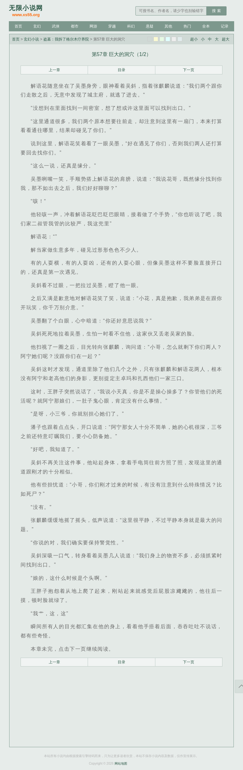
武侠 (55, 26)
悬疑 (149, 26)
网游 (93, 26)
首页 (18, 26)
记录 (224, 26)
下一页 (188, 70)
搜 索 (216, 11)
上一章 (54, 70)
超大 (225, 39)
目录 (121, 70)
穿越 (112, 26)
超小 (194, 39)
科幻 (131, 26)
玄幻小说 (31, 39)
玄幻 (37, 26)
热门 (187, 26)
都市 (74, 26)
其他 (168, 26)
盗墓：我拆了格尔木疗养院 (66, 39)
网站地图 (121, 763)
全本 (206, 26)
